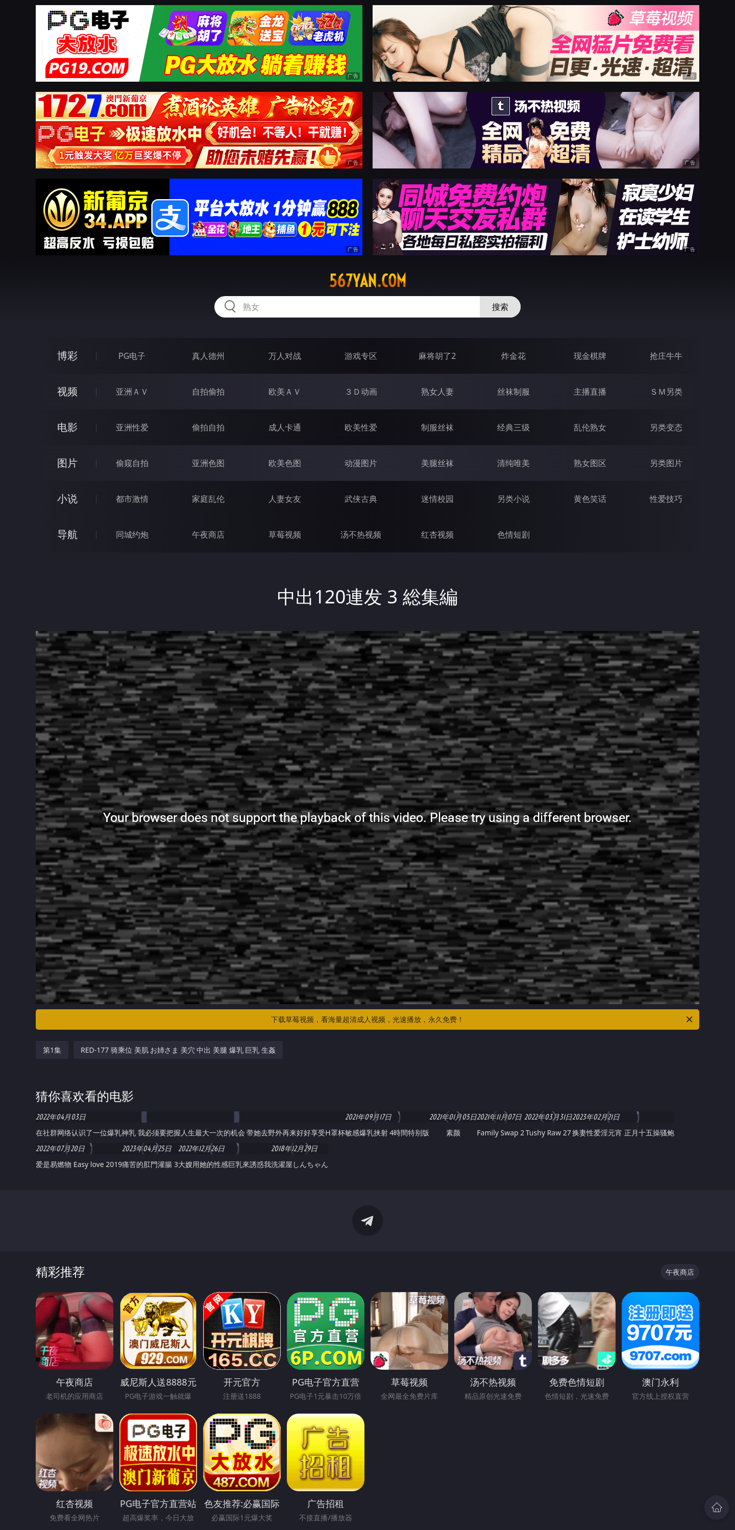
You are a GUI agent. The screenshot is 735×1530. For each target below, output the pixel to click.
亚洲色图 (208, 463)
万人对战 (284, 355)
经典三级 (513, 427)
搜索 (500, 306)
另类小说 (513, 498)
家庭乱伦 (208, 498)
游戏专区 (361, 355)
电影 (67, 427)
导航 (67, 534)
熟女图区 (590, 463)
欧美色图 (284, 463)
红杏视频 (437, 534)
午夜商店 (208, 534)
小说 (67, 498)
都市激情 (132, 498)
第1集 (52, 1050)
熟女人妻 (437, 391)
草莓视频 (284, 534)
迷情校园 (437, 498)
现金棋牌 (590, 355)
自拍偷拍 (208, 391)
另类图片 (666, 463)
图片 (67, 463)
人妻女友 (284, 498)
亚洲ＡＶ (132, 391)
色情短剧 (513, 534)
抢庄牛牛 (666, 355)
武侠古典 (361, 498)
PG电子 (131, 355)
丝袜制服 (513, 391)
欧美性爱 (361, 427)
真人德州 (208, 355)
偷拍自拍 (208, 427)
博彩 (67, 355)
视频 (67, 391)
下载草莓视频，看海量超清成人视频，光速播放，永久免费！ (482, 1019)
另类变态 (666, 427)
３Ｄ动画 (361, 391)
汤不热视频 (360, 534)
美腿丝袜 (437, 463)
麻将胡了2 (437, 355)
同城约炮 (132, 534)
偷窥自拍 (132, 463)
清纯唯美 (513, 463)
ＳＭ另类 (666, 391)
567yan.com (367, 281)
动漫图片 (361, 463)
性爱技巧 (666, 498)
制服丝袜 (437, 427)
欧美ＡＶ (284, 391)
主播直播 (590, 391)
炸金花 (513, 355)
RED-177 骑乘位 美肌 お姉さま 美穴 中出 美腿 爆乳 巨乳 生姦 (178, 1050)
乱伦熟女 (590, 427)
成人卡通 (284, 427)
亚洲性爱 (132, 427)
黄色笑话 (590, 498)
